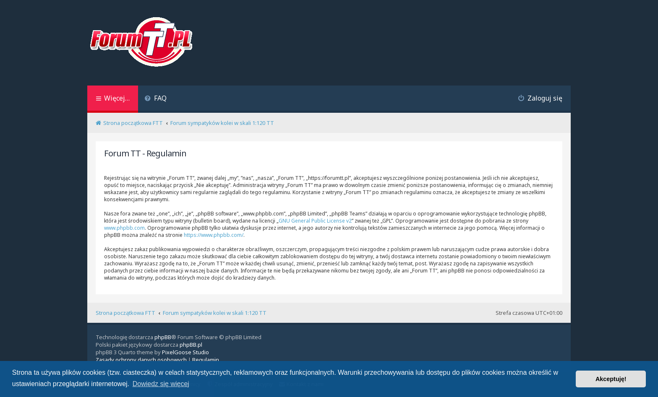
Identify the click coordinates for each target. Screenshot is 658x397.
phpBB (162, 337)
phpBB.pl (191, 344)
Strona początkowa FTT (125, 313)
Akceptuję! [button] (611, 379)
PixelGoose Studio (185, 352)
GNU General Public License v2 (315, 220)
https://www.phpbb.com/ (213, 235)
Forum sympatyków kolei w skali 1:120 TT (214, 313)
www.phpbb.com (124, 227)
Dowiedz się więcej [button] (161, 383)
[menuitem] (155, 99)
